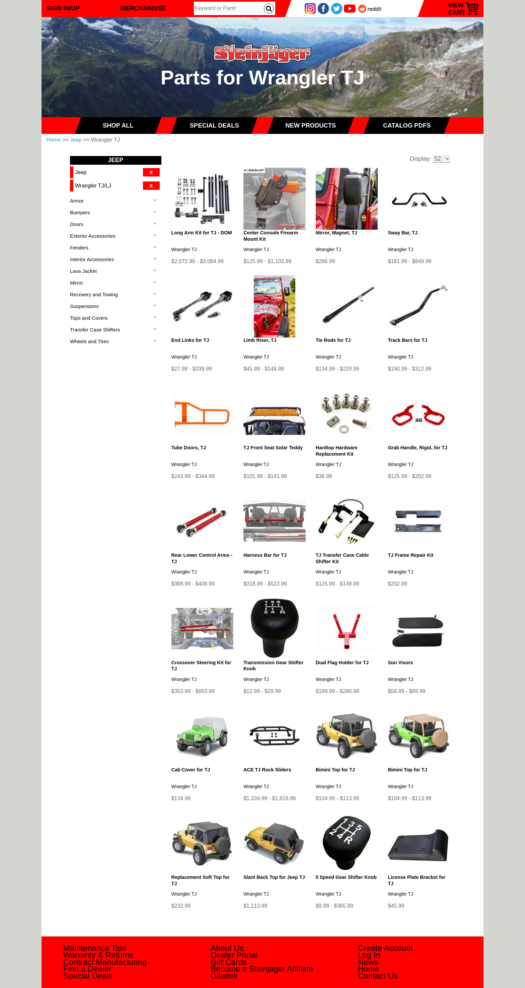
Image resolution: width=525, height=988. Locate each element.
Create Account (385, 948)
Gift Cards (229, 962)
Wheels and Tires (89, 341)
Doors (76, 224)
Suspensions (84, 306)
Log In (369, 955)
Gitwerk (224, 975)
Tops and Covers (89, 318)
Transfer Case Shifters (95, 329)
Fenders (79, 247)
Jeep (76, 140)
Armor (77, 201)
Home (54, 140)
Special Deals (87, 975)
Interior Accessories (92, 259)
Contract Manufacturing (105, 962)
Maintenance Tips (94, 948)
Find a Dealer (87, 968)
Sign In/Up (63, 8)
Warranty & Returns (98, 955)
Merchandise (143, 8)
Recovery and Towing (94, 294)
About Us (227, 948)
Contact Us (378, 975)
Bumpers (80, 212)
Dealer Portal (234, 955)
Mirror (76, 283)
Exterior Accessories (93, 236)
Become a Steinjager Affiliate (262, 968)
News (368, 962)
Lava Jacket (83, 271)
